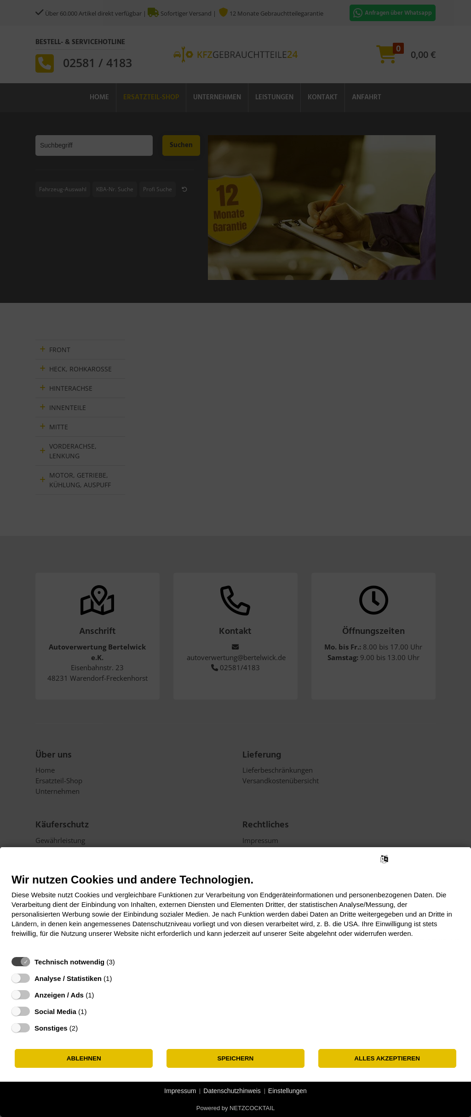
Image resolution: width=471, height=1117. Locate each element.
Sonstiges (51, 1028)
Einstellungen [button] (287, 1090)
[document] (235, 912)
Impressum (180, 1090)
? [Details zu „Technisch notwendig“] (123, 961)
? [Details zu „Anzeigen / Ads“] (102, 995)
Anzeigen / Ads (59, 995)
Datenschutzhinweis (232, 1090)
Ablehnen (84, 1058)
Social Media (55, 1011)
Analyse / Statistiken (68, 978)
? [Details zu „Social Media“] (95, 1011)
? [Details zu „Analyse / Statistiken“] (120, 978)
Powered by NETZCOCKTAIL (235, 1108)
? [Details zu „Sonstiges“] (86, 1028)
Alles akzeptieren (387, 1058)
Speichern (236, 1058)
